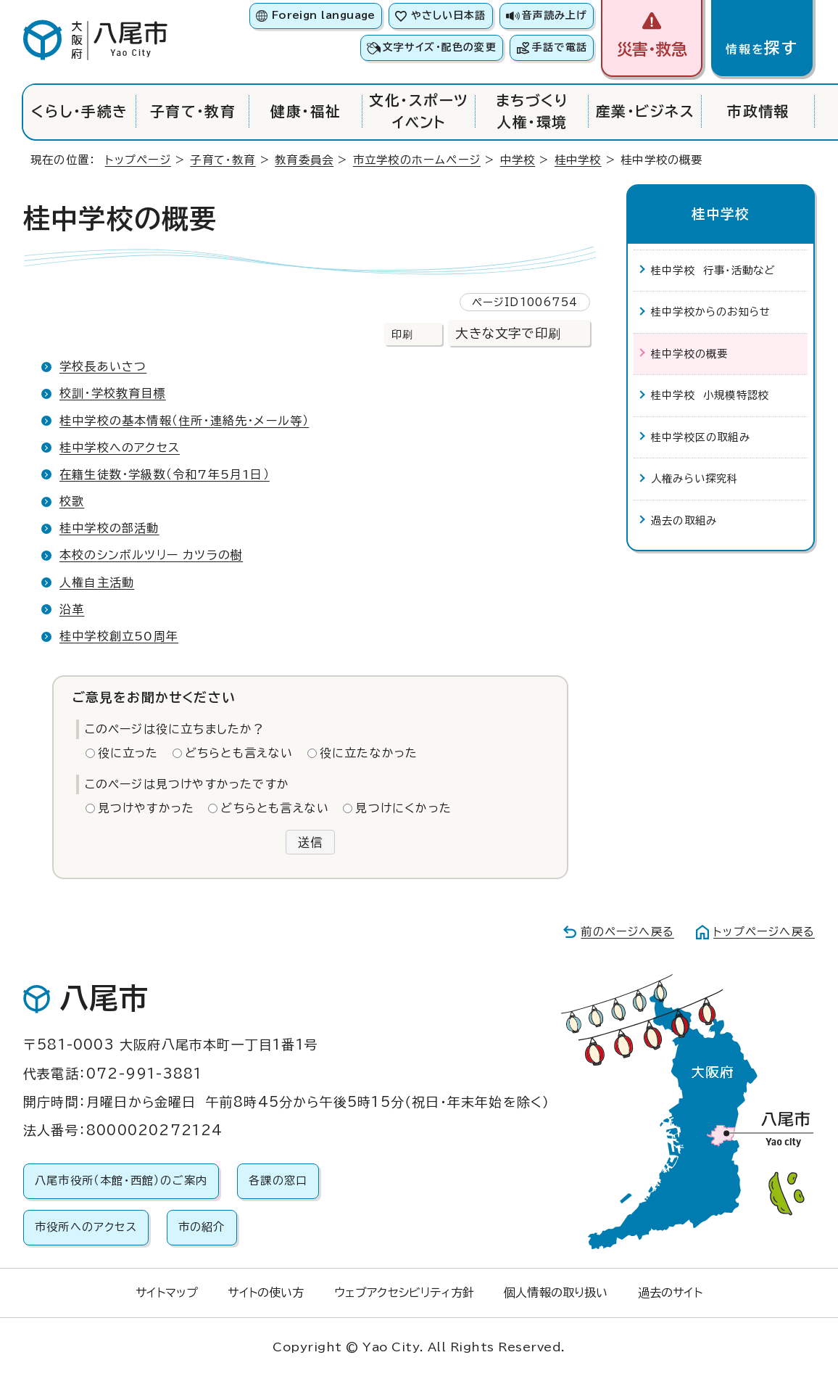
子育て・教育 (193, 111)
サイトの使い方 (266, 1292)
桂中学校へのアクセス (119, 447)
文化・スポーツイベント (418, 111)
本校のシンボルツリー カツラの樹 (151, 555)
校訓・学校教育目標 (112, 393)
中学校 (518, 160)
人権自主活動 (96, 582)
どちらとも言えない (239, 753)
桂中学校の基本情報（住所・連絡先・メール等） (184, 421)
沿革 (71, 609)
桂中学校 (578, 160)
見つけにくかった (403, 808)
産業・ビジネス (645, 111)
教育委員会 (304, 160)
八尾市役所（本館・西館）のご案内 (121, 1180)
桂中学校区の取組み (700, 437)
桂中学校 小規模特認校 (710, 395)
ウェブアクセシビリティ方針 (404, 1292)
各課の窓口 (278, 1180)
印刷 (402, 334)
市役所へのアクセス (86, 1226)
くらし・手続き (79, 111)
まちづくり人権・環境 (532, 111)
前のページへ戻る (627, 931)
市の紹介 (201, 1226)
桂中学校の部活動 (109, 528)
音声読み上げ (554, 15)
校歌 (71, 501)
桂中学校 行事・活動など (713, 270)
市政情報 (758, 111)
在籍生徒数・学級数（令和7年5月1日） (164, 474)
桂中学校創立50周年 (118, 636)
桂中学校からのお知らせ (711, 311)
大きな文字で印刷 (508, 333)
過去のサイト (670, 1292)
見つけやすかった (146, 808)
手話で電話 (559, 47)
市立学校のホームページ (417, 160)
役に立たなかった (369, 753)
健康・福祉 (305, 111)
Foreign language (324, 15)
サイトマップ (167, 1292)
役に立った (128, 753)
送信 (310, 842)
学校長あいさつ (102, 366)
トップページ (138, 160)
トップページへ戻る (764, 931)
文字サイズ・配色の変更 (440, 47)
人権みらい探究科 (695, 478)
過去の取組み (684, 520)
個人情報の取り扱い (555, 1292)
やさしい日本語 (448, 15)
